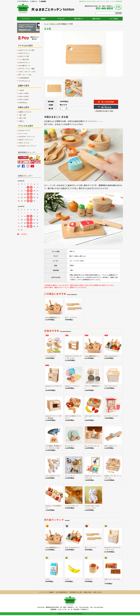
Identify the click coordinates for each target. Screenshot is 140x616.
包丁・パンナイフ (71, 317)
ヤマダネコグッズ (24, 81)
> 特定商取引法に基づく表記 (104, 111)
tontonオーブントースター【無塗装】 (53, 417)
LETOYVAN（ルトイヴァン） (27, 146)
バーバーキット (70, 476)
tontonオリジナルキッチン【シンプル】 (73, 357)
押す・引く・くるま (24, 75)
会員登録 (43, 1)
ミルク (47, 579)
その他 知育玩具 (23, 78)
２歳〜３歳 (22, 118)
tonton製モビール (24, 65)
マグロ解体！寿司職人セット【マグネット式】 (53, 447)
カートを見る (114, 19)
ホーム (46, 24)
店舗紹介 (43, 19)
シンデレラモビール (71, 506)
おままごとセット (24, 53)
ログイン (34, 1)
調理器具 (64, 24)
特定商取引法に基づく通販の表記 (80, 592)
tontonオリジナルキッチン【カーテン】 (112, 548)
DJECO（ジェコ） (24, 143)
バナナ (67, 579)
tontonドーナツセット (72, 386)
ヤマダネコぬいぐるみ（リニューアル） (92, 507)
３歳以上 (21, 121)
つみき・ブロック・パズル (27, 72)
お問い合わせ (96, 19)
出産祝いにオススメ (24, 112)
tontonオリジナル (24, 130)
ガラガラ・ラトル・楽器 (26, 68)
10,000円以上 (22, 102)
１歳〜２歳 (22, 115)
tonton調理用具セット (52, 317)
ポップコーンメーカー (111, 416)
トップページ (26, 19)
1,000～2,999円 (23, 93)
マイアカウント (23, 1)
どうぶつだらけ (50, 356)
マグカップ (88, 579)
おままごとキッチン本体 (26, 50)
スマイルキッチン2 (110, 386)
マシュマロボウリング (52, 476)
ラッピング (61, 19)
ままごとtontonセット (111, 356)
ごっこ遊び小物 (23, 59)
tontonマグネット (24, 62)
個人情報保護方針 (62, 592)
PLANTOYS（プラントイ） (27, 137)
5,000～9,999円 (23, 99)
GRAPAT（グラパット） (26, 140)
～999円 (21, 90)
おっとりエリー (70, 446)
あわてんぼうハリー (110, 446)
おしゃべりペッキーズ (92, 446)
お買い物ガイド (78, 19)
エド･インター (23, 133)
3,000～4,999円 (23, 96)
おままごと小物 (55, 24)
